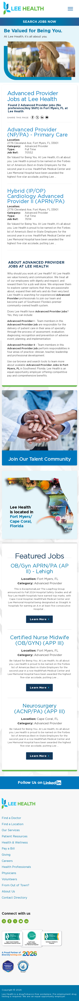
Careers (7, 860)
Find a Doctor (11, 817)
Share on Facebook (32, 117)
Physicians (9, 873)
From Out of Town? (15, 885)
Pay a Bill (8, 848)
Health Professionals (16, 866)
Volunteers (9, 879)
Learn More (41, 620)
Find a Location (12, 824)
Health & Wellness (15, 842)
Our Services (11, 830)
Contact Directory (14, 897)
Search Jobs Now (39, 22)
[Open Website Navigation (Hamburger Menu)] (70, 9)
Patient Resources (14, 836)
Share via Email (47, 117)
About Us (8, 891)
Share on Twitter (37, 117)
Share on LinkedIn (42, 117)
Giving (6, 854)
